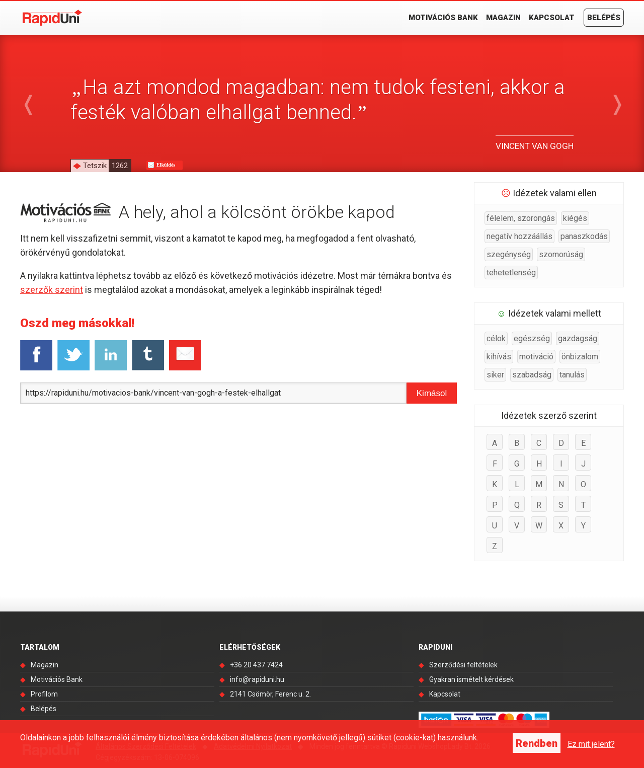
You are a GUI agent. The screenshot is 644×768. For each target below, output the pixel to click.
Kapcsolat (552, 17)
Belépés (603, 17)
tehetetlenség (511, 272)
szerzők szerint (51, 289)
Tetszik (107, 165)
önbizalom (579, 356)
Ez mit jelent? (591, 744)
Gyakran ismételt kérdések (471, 679)
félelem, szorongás (521, 218)
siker (495, 374)
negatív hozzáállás (519, 236)
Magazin (503, 17)
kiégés (575, 218)
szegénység (509, 254)
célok (496, 338)
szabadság (531, 374)
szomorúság (561, 254)
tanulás (572, 374)
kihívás (499, 356)
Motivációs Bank (443, 17)
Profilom (44, 694)
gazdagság (577, 338)
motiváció (536, 356)
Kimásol (432, 393)
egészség (532, 338)
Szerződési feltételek (463, 665)
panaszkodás (584, 236)
